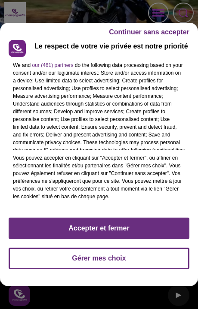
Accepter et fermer (98, 228)
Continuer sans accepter (149, 32)
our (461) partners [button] (52, 65)
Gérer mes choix (99, 258)
